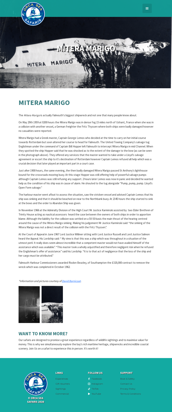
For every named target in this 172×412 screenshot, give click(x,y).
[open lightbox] (29, 304)
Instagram (97, 383)
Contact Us (126, 383)
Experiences (61, 378)
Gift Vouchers (62, 383)
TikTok (95, 388)
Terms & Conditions (130, 393)
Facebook (97, 378)
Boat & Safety (127, 378)
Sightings (60, 388)
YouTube (96, 393)
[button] (147, 8)
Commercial (62, 393)
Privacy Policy (127, 388)
